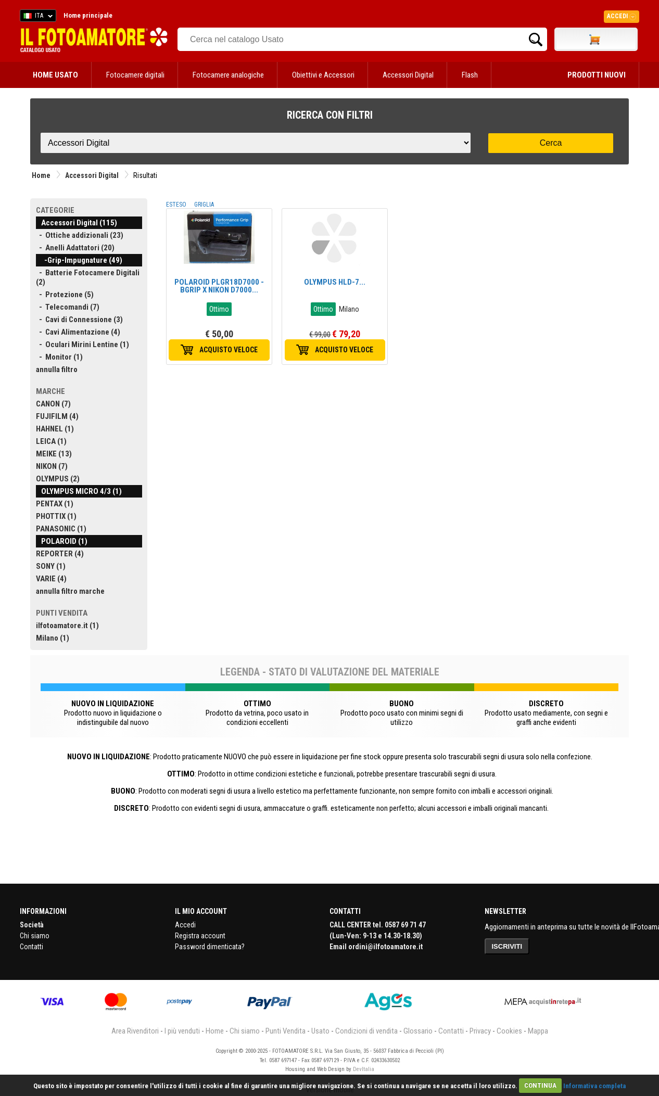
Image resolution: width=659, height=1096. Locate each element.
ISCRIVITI (507, 946)
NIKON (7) (52, 466)
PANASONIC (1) (61, 528)
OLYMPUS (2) (58, 478)
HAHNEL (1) (55, 429)
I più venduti (182, 1031)
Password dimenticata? (210, 946)
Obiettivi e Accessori (323, 75)
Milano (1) (52, 638)
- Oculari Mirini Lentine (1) (82, 344)
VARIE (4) (51, 578)
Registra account (200, 936)
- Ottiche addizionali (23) (79, 235)
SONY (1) (51, 566)
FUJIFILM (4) (57, 416)
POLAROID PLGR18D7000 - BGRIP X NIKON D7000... (219, 286)
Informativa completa (594, 1085)
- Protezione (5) (65, 294)
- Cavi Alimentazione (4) (78, 332)
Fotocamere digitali (135, 75)
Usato (320, 1031)
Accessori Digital (408, 75)
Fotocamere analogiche (228, 75)
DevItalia (363, 1069)
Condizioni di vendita (366, 1031)
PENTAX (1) (54, 503)
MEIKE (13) (54, 453)
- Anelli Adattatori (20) (75, 247)
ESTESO (176, 204)
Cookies (509, 1031)
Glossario (418, 1031)
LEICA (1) (51, 441)
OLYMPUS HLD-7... (334, 282)
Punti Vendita (285, 1031)
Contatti (31, 946)
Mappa (538, 1031)
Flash (470, 75)
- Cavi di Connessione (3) (79, 319)
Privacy (480, 1031)
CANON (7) (53, 404)
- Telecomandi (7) (67, 307)
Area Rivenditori (135, 1031)
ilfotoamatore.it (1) (67, 625)
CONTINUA (540, 1085)
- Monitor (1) (59, 357)
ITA (36, 17)
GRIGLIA (204, 204)
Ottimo (219, 309)
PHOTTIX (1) (56, 516)
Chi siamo (34, 936)
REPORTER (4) (60, 553)
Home (41, 175)
